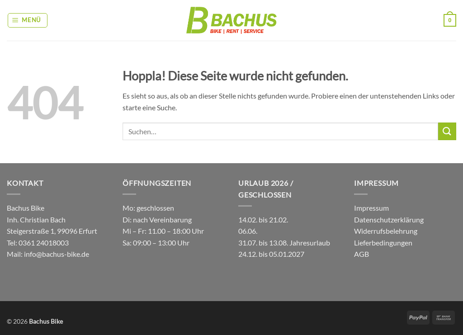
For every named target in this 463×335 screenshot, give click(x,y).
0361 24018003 (43, 242)
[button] (28, 20)
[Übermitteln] (447, 131)
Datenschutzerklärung (389, 219)
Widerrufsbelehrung (385, 230)
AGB (361, 254)
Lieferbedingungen (383, 242)
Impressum (371, 207)
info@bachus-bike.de (56, 254)
